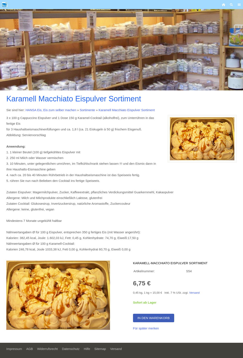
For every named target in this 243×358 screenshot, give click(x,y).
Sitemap (100, 349)
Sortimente (87, 110)
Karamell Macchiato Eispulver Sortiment (127, 110)
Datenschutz (70, 349)
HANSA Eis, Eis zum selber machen (51, 110)
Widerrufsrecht (47, 349)
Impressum (14, 349)
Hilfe (87, 349)
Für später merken (146, 328)
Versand (194, 292)
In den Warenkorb (153, 318)
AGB (29, 349)
